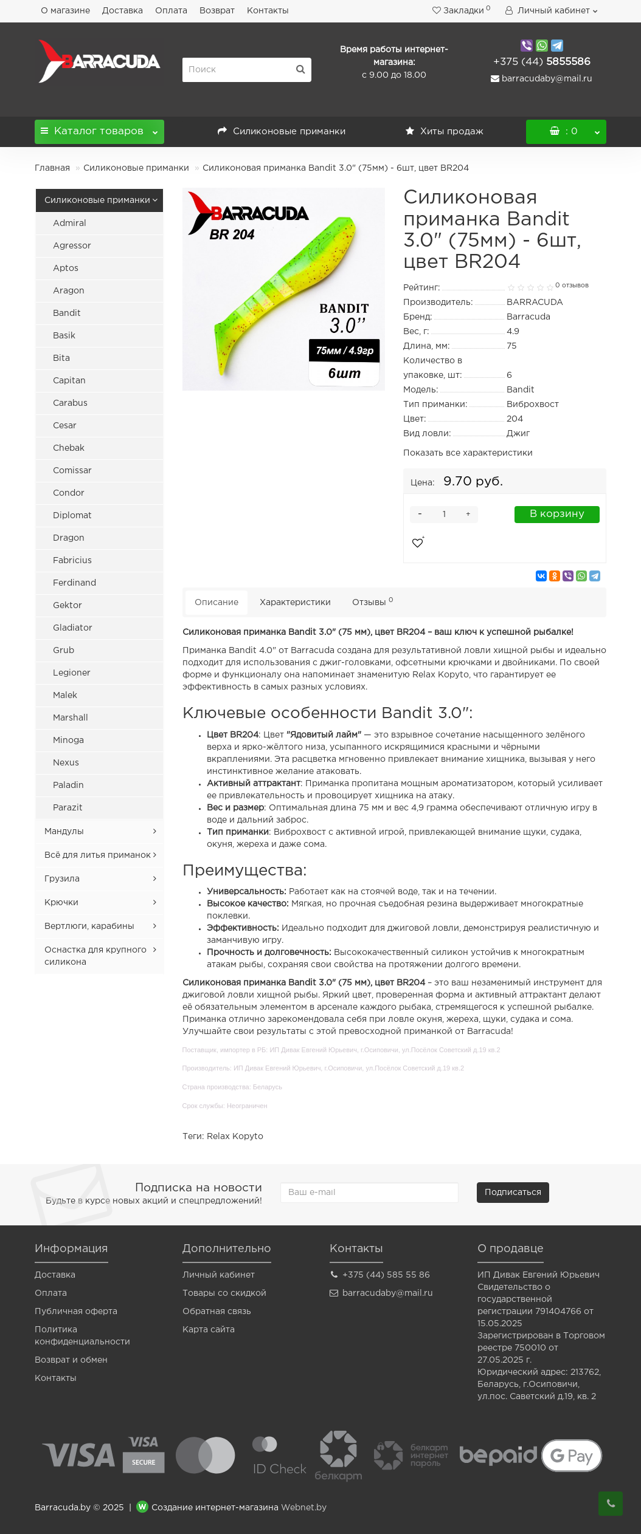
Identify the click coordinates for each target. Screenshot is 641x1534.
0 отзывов (572, 285)
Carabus (70, 403)
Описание (216, 602)
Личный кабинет (218, 1275)
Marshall (70, 718)
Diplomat (72, 515)
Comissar (72, 470)
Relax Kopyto (235, 1136)
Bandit (67, 313)
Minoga (68, 740)
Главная (52, 168)
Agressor (72, 246)
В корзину (557, 514)
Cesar (65, 426)
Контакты (268, 11)
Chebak (69, 448)
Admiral (69, 223)
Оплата (171, 11)
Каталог (99, 128)
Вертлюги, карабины (89, 926)
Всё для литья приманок (97, 855)
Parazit (68, 808)
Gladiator (72, 628)
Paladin (68, 785)
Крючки (61, 902)
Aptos (65, 268)
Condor (69, 493)
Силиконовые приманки (281, 131)
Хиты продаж (444, 131)
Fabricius (72, 560)
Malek (65, 695)
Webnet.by (304, 1508)
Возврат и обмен (71, 1360)
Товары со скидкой (224, 1293)
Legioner (72, 673)
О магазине (65, 11)
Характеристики (295, 602)
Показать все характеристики (468, 453)
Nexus (66, 763)
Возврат (217, 11)
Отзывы (372, 601)
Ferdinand (74, 583)
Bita (61, 358)
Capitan (69, 381)
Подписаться (513, 1192)
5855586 (542, 62)
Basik (64, 336)
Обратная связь (216, 1311)
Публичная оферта (76, 1311)
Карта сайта (208, 1330)
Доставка (122, 11)
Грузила (62, 879)
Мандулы (64, 831)
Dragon (69, 538)
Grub (63, 650)
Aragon (69, 291)
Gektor (67, 605)
